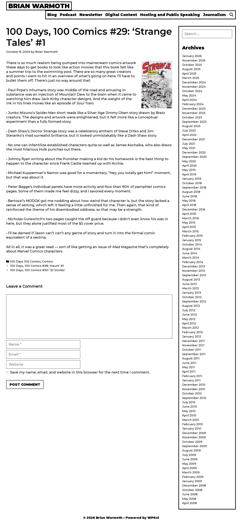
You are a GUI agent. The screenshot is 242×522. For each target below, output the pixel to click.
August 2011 (191, 358)
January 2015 (191, 240)
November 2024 (194, 86)
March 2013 (190, 288)
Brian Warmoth (39, 6)
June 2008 (190, 494)
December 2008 (194, 485)
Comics (47, 261)
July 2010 (188, 402)
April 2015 (189, 227)
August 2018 (191, 192)
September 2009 (194, 446)
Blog (52, 15)
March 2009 (191, 472)
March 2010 (190, 420)
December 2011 (193, 341)
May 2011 (188, 367)
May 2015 (188, 222)
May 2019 (189, 170)
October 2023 (192, 117)
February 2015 (192, 235)
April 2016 (189, 214)
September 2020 (194, 157)
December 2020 (194, 152)
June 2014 (189, 253)
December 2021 (193, 139)
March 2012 (190, 327)
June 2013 (189, 284)
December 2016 (193, 209)
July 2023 (189, 130)
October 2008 (192, 490)
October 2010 (192, 393)
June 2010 (189, 406)
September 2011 (194, 354)
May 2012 (188, 319)
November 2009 (194, 437)
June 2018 (189, 196)
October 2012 (192, 297)
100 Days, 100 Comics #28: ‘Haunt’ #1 (37, 266)
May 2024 (189, 95)
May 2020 (189, 161)
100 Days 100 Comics (25, 261)
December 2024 (194, 82)
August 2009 (191, 450)
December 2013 (193, 266)
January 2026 (192, 56)
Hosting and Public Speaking (170, 15)
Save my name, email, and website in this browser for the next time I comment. (80, 372)
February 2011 (192, 376)
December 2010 (193, 384)
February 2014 (192, 262)
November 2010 (193, 389)
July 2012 (188, 310)
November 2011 (193, 345)
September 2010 (194, 398)
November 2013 (193, 271)
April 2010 (189, 415)
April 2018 (189, 205)
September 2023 (194, 122)
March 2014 (190, 257)
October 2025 (192, 65)
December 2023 (194, 108)
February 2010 (192, 424)
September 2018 (194, 187)
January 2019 (191, 178)
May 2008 (189, 499)
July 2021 (188, 143)
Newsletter (90, 15)
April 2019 (189, 174)
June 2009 (190, 459)
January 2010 (191, 428)
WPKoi (153, 518)
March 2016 (190, 218)
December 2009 (194, 433)
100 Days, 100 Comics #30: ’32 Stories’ (37, 270)
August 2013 (191, 279)
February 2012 (192, 332)
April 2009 (189, 468)
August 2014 (191, 249)
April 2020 (189, 165)
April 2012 (189, 323)
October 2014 (192, 244)
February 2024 (193, 104)
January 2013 (191, 292)
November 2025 (193, 60)
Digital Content (121, 15)
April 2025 (189, 73)
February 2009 (193, 477)
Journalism (214, 15)
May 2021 (188, 148)
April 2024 (189, 100)
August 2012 (191, 306)
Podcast (68, 15)
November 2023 (193, 113)
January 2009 (192, 481)
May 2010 (189, 411)
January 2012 (191, 336)
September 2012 (194, 301)
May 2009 (189, 463)
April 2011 (189, 371)
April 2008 (189, 503)
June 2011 (189, 363)
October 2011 (191, 349)
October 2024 (192, 91)
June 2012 (189, 314)
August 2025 (191, 69)
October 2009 (192, 442)
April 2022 (189, 135)
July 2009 (189, 455)
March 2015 (190, 231)
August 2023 (191, 126)
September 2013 (194, 275)
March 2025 (190, 78)
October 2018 (192, 183)
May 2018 (189, 200)
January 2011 (191, 380)
